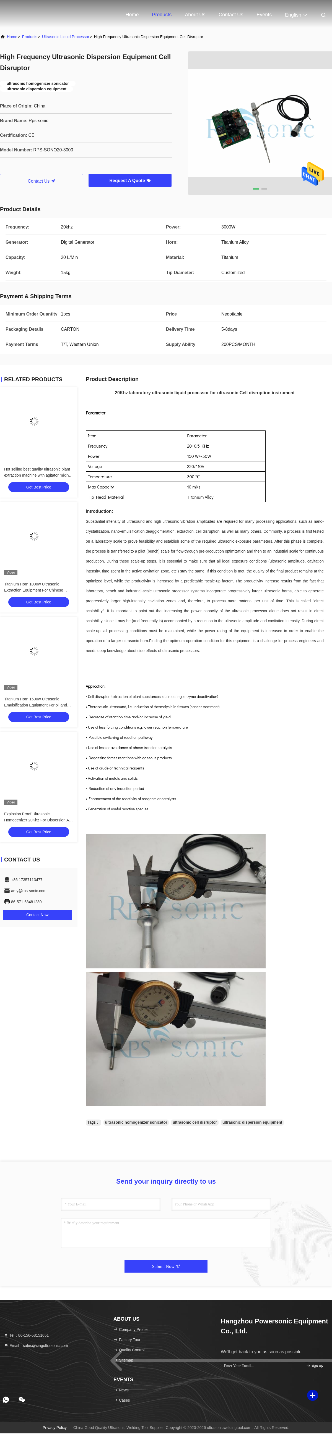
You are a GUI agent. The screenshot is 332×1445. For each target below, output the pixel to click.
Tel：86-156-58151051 (26, 1335)
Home (132, 14)
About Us (195, 14)
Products (162, 14)
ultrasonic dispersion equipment (252, 1122)
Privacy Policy (55, 1427)
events (264, 14)
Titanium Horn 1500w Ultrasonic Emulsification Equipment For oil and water (35, 705)
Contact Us (231, 14)
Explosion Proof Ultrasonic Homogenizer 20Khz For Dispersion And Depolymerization (38, 820)
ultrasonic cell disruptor (195, 1122)
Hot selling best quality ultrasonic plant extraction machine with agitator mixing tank (37, 475)
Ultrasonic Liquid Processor (65, 37)
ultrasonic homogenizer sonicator (136, 1122)
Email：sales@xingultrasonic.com (36, 1345)
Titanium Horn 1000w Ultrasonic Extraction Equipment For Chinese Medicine (33, 590)
